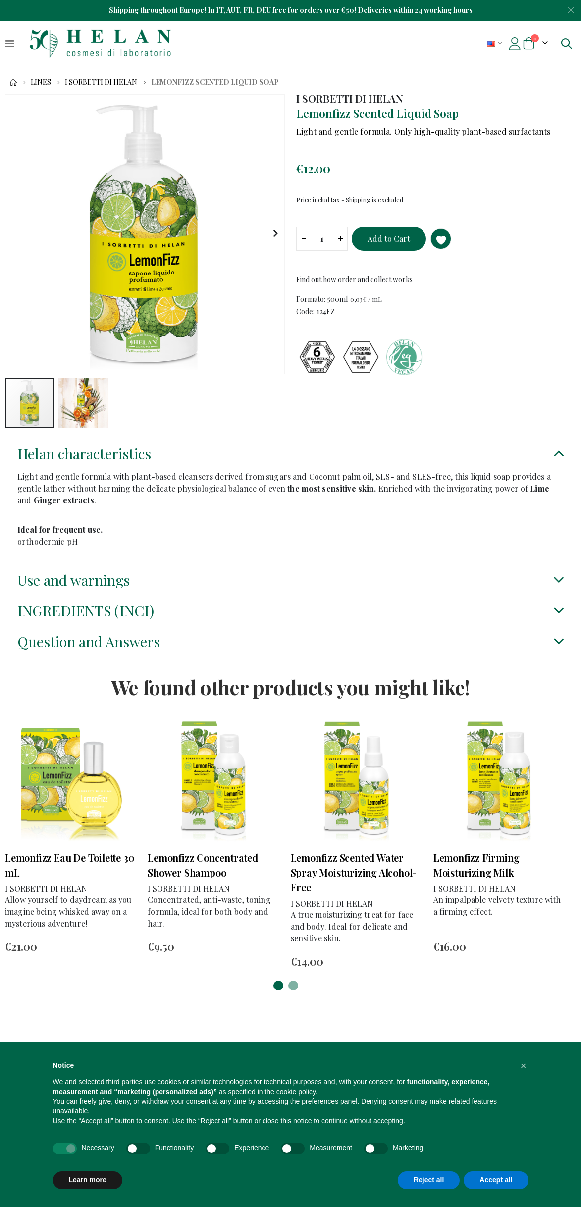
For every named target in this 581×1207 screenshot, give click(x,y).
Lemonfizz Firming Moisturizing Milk (476, 873)
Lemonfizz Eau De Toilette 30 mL (69, 873)
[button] (275, 234)
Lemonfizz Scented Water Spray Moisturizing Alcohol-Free (354, 880)
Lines (41, 82)
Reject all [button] (429, 1180)
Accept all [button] (495, 1180)
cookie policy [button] (296, 1092)
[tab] (290, 456)
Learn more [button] (87, 1180)
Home (13, 82)
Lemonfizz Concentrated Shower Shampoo (203, 873)
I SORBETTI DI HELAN (101, 82)
